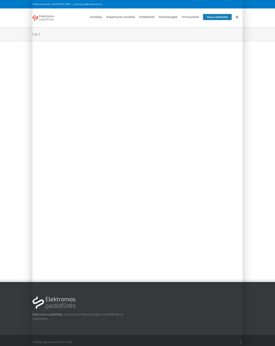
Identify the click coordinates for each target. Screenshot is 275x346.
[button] (237, 17)
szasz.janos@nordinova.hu (88, 4)
